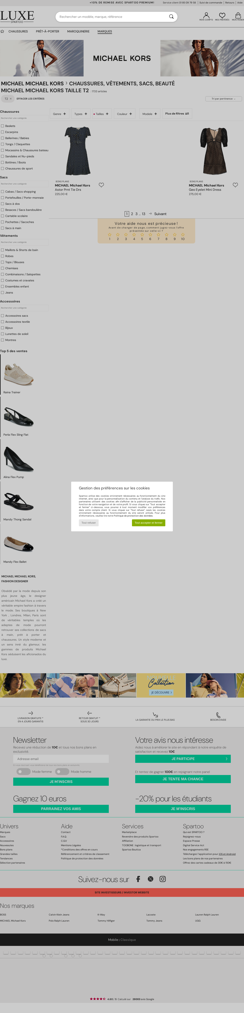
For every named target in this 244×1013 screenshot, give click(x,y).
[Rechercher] (171, 17)
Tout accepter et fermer (148, 522)
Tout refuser (89, 522)
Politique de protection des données (133, 515)
